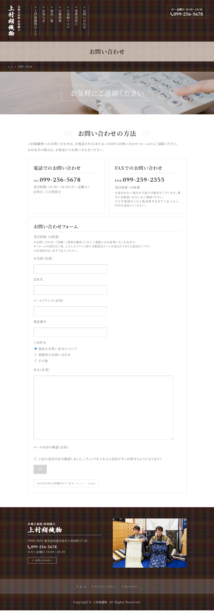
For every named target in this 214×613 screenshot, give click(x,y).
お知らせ (44, 15)
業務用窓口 (76, 17)
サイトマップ (134, 589)
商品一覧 (52, 15)
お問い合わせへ (45, 563)
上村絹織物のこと (35, 22)
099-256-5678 (47, 548)
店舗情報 (60, 15)
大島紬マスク (68, 19)
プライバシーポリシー (104, 589)
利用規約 (97, 485)
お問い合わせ (84, 19)
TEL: (58, 180)
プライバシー (82, 485)
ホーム (78, 589)
